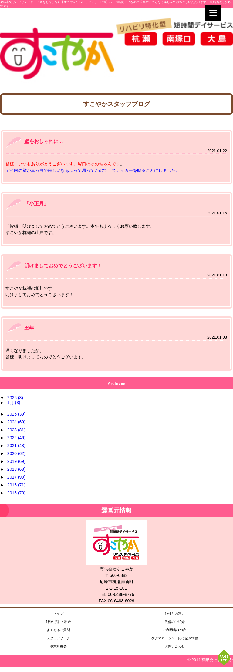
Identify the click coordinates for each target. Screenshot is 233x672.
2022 (16, 437)
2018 (16, 469)
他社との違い (175, 613)
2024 (16, 422)
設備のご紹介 (175, 622)
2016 (16, 485)
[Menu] (213, 13)
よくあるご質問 (58, 630)
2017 (16, 477)
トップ (58, 613)
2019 (16, 461)
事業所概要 (58, 646)
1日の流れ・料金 (58, 622)
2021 (16, 445)
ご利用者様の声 (174, 630)
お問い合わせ (175, 646)
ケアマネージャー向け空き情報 (174, 638)
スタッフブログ (58, 638)
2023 (16, 429)
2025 (16, 414)
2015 (16, 492)
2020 (16, 453)
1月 (13, 402)
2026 (15, 397)
